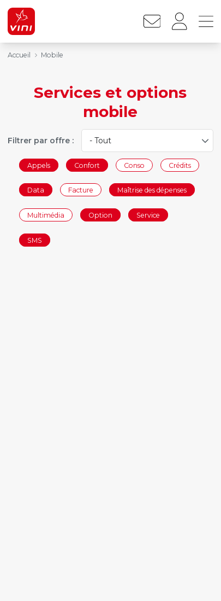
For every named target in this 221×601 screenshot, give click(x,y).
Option (100, 215)
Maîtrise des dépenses (152, 190)
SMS (34, 240)
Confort (87, 165)
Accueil (19, 55)
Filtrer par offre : (41, 140)
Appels (38, 165)
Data (35, 190)
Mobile (52, 55)
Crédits (180, 165)
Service (148, 215)
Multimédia (45, 215)
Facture (80, 190)
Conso (134, 165)
